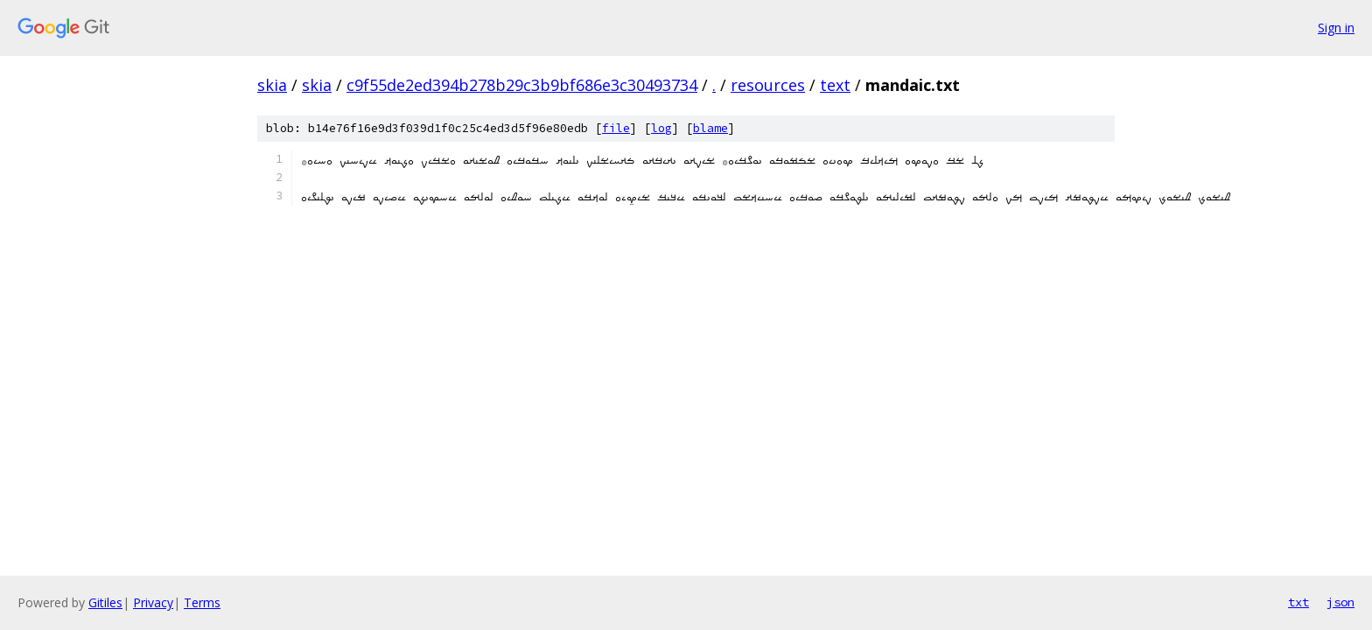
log (661, 128)
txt (1298, 602)
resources (768, 84)
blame (710, 128)
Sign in (1336, 27)
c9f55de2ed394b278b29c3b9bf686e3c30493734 (521, 84)
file (616, 128)
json (1340, 602)
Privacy (153, 602)
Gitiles (105, 602)
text (835, 84)
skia (272, 84)
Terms (202, 602)
